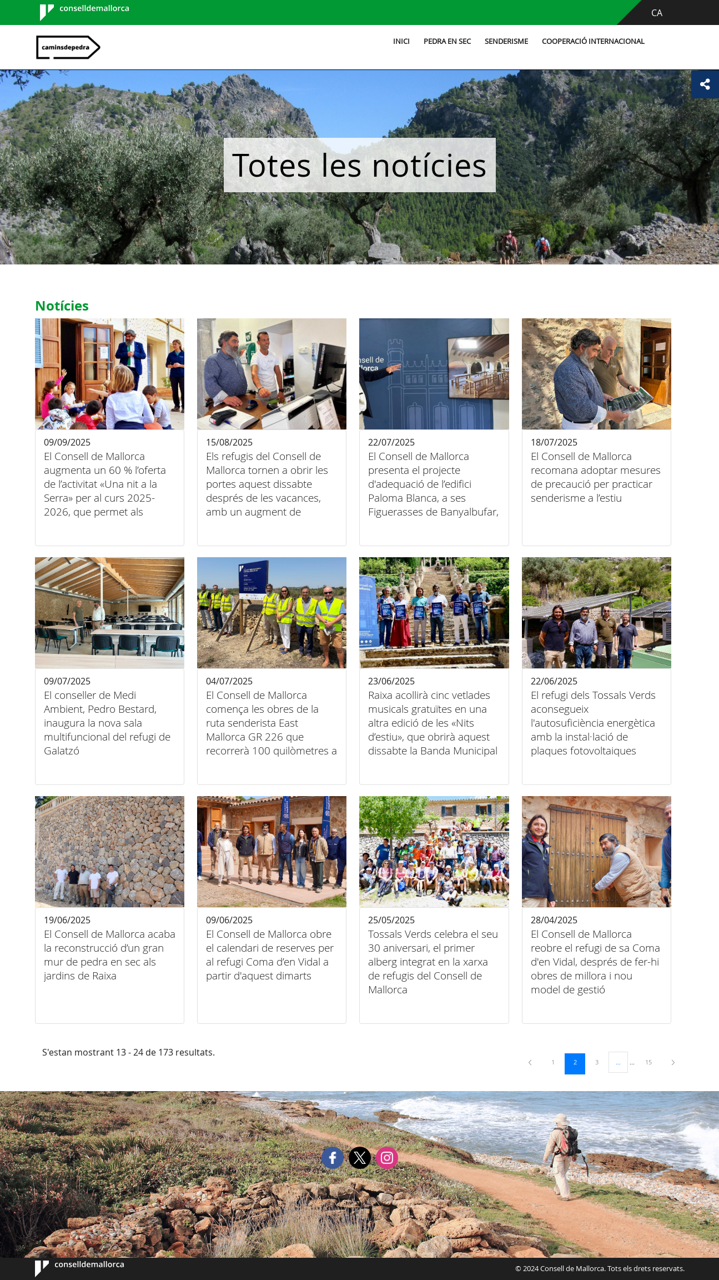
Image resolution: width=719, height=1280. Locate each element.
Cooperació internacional (591, 41)
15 (652, 1061)
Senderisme (504, 41)
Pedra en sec (445, 41)
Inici (399, 41)
